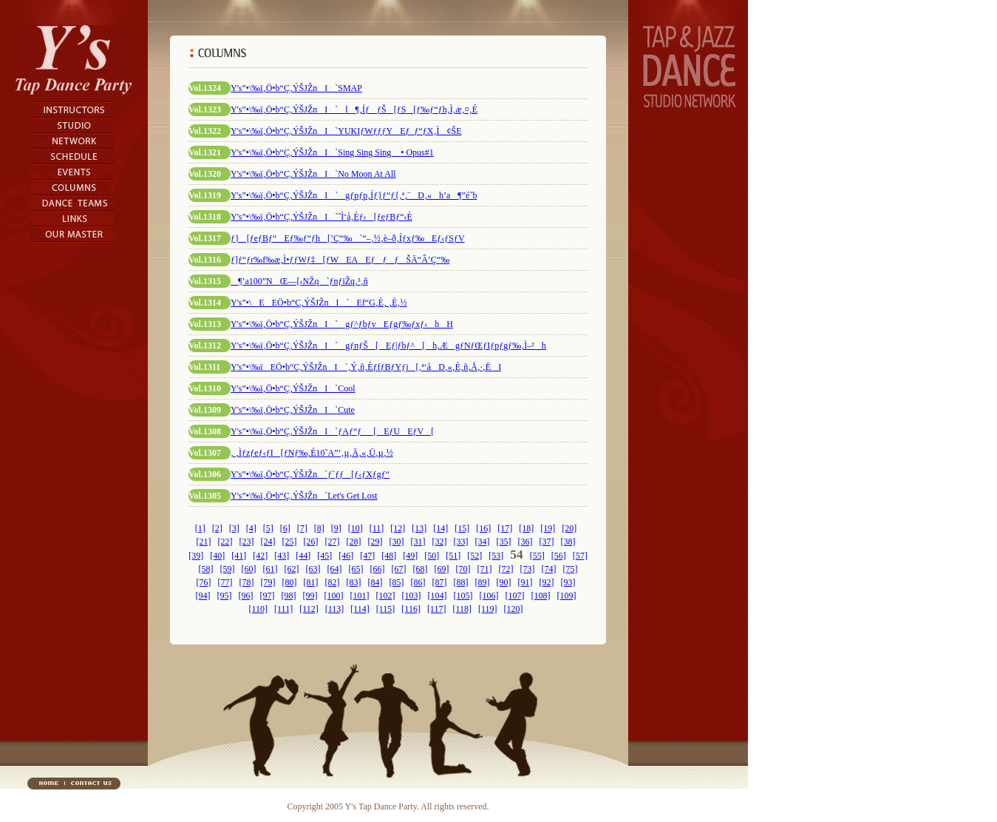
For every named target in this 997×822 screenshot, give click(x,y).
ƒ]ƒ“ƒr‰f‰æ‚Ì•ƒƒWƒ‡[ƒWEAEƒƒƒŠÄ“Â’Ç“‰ (340, 260)
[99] (310, 595)
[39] (195, 555)
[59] (227, 569)
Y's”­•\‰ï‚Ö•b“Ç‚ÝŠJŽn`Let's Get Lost (304, 496)
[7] (302, 528)
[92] (547, 582)
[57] (580, 555)
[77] (225, 582)
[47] (367, 555)
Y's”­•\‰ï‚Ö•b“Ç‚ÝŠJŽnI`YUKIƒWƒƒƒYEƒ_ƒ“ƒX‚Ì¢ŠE (346, 131)
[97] (267, 595)
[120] (513, 609)
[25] (289, 541)
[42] (260, 555)
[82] (332, 582)
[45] (324, 555)
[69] (442, 569)
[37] (547, 541)
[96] (246, 595)
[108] (541, 595)
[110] (258, 609)
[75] (570, 569)
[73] (527, 569)
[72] (506, 569)
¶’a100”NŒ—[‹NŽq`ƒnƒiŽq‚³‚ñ (299, 281)
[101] (360, 595)
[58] (206, 569)
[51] (453, 555)
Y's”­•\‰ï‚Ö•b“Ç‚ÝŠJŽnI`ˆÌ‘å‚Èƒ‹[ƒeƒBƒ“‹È (321, 217)
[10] (355, 528)
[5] (268, 528)
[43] (281, 555)
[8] (319, 528)
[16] (483, 528)
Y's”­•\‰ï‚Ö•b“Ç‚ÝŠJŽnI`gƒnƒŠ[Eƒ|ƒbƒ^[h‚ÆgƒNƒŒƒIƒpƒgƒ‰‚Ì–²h (388, 345)
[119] (487, 609)
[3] (234, 528)
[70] (463, 569)
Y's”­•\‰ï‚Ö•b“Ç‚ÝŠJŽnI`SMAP (296, 88)
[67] (399, 569)
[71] (484, 569)
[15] (462, 528)
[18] (526, 528)
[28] (354, 541)
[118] (462, 609)
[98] (289, 595)
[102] (385, 595)
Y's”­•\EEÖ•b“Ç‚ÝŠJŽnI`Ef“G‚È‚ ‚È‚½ (319, 302)
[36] (525, 541)
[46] (345, 555)
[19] (547, 528)
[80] (289, 582)
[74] (549, 569)
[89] (482, 582)
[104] (437, 595)
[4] (251, 528)
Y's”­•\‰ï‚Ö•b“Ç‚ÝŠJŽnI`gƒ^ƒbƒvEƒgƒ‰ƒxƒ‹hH (342, 324)
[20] (569, 528)
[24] (268, 541)
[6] (285, 528)
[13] (419, 528)
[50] (431, 555)
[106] (489, 595)
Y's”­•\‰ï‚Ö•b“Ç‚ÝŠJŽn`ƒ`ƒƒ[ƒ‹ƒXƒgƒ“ (310, 474)
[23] (246, 541)
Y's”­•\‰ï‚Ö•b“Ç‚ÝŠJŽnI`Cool (293, 388)
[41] (238, 555)
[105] (463, 595)
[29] (375, 541)
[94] (203, 595)
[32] (439, 541)
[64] (334, 569)
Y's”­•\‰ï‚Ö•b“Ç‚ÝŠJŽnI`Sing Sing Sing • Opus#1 (332, 152)
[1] (200, 528)
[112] (309, 609)
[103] (411, 595)
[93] (568, 582)
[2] (217, 528)
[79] (268, 582)
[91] (525, 582)
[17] (504, 528)
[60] (249, 569)
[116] (411, 609)
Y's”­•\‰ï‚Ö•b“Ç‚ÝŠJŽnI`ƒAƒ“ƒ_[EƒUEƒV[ (332, 431)
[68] (420, 569)
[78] (246, 582)
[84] (375, 582)
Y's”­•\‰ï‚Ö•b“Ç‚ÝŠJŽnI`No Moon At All (313, 174)
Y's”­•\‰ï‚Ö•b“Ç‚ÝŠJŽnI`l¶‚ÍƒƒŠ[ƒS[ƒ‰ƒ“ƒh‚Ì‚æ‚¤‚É (354, 109)
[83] (354, 582)
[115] (385, 609)
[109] (566, 595)
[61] (270, 569)
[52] (474, 555)
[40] (217, 555)
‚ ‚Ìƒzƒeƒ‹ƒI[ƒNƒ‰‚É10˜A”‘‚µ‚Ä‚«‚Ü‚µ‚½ (312, 453)
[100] (334, 595)
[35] (504, 541)
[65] (356, 569)
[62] (292, 569)
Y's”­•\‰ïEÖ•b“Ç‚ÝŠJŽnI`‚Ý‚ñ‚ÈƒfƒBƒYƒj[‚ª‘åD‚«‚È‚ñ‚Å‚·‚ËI (366, 367)
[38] (568, 541)
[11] (377, 528)
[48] (388, 555)
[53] (496, 555)
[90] (504, 582)
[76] (204, 582)
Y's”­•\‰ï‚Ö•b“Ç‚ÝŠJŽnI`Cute (293, 410)
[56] (558, 555)
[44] (303, 555)
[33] (461, 541)
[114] (360, 609)
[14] (440, 528)
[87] (439, 582)
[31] (418, 541)
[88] (461, 582)
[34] (482, 541)
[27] (332, 541)
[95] (224, 595)
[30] (396, 541)
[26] (311, 541)
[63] (313, 569)
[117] (436, 609)
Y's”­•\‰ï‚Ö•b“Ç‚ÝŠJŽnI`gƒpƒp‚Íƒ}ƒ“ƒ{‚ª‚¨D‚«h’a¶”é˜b (354, 195)
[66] (377, 569)
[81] (311, 582)
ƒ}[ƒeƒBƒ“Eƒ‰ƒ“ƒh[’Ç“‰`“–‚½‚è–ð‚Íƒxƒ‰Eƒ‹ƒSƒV (348, 238)
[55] (537, 555)
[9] (336, 528)
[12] (397, 528)
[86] (418, 582)
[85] (396, 582)
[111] (283, 609)
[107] (515, 595)
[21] (204, 541)
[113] (334, 609)
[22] (225, 541)
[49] (410, 555)
